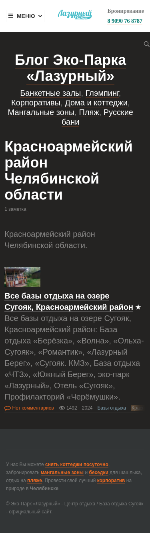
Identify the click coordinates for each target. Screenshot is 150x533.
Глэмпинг (102, 93)
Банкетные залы (50, 93)
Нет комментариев (29, 408)
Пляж (89, 112)
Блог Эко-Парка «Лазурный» (70, 68)
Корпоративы (35, 102)
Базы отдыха (111, 408)
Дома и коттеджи (96, 102)
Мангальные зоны (41, 112)
